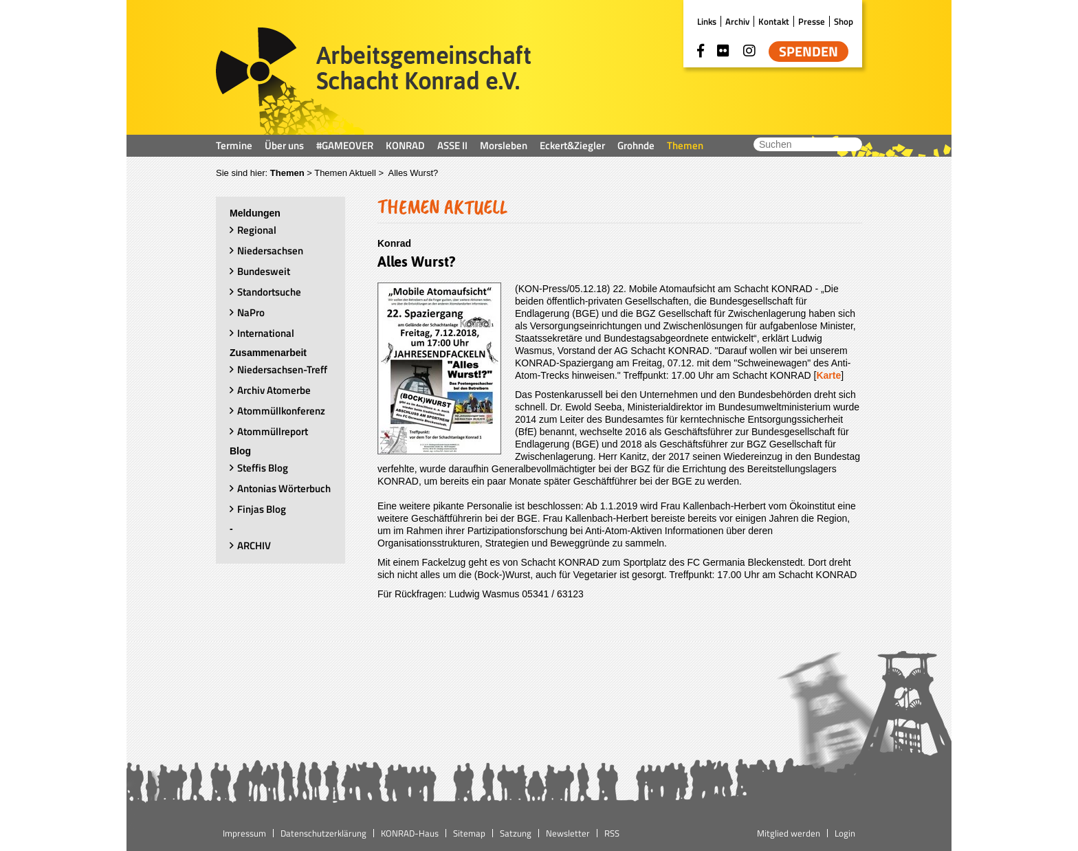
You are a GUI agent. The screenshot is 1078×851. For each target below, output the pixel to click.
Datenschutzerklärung (323, 833)
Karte (828, 375)
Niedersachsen (270, 250)
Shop (843, 21)
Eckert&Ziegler (572, 145)
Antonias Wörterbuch (284, 488)
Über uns (284, 145)
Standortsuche (269, 292)
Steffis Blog (262, 468)
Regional (256, 230)
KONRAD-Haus (410, 833)
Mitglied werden (788, 833)
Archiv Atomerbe (274, 390)
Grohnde (635, 145)
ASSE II (452, 145)
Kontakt (773, 21)
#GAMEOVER (344, 145)
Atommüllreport (272, 431)
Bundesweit (263, 271)
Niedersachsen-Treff (282, 369)
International (265, 333)
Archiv (737, 21)
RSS (611, 833)
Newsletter (568, 833)
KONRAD (405, 145)
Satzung (515, 833)
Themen (685, 145)
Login (845, 833)
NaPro (251, 312)
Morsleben (503, 145)
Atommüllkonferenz (281, 411)
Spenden (808, 51)
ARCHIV (254, 545)
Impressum (244, 833)
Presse (811, 21)
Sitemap (469, 833)
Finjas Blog (261, 509)
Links (706, 21)
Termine (234, 145)
